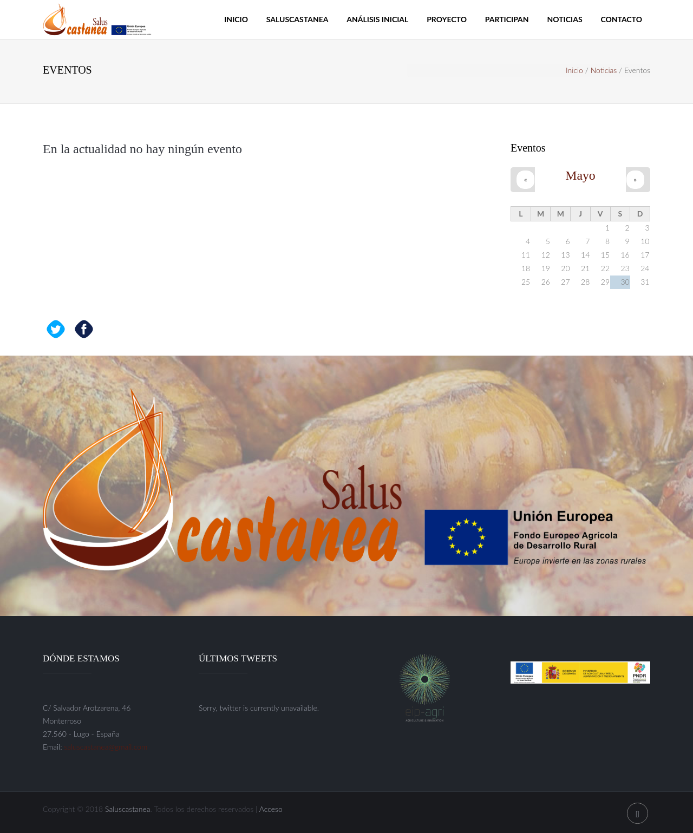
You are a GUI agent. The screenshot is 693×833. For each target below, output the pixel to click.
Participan (507, 19)
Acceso (271, 809)
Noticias (564, 19)
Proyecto (447, 19)
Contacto (621, 19)
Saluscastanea (297, 19)
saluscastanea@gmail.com (105, 746)
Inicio (236, 19)
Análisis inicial (377, 19)
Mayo (580, 175)
